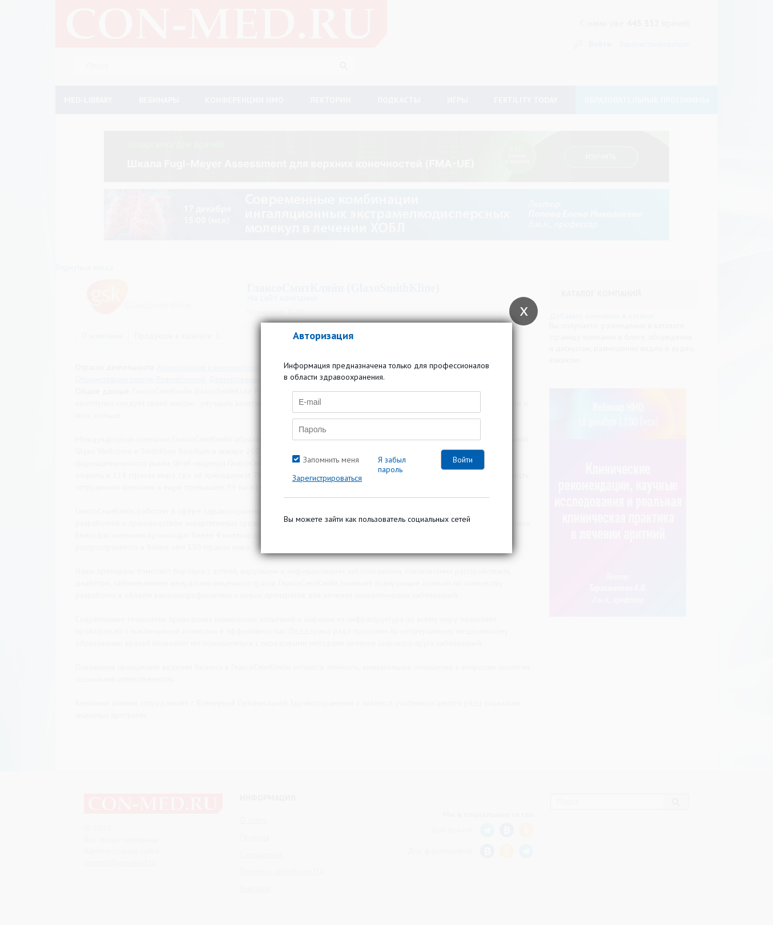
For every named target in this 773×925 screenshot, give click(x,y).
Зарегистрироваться (327, 478)
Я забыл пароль (392, 464)
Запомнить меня (331, 460)
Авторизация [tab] (323, 335)
